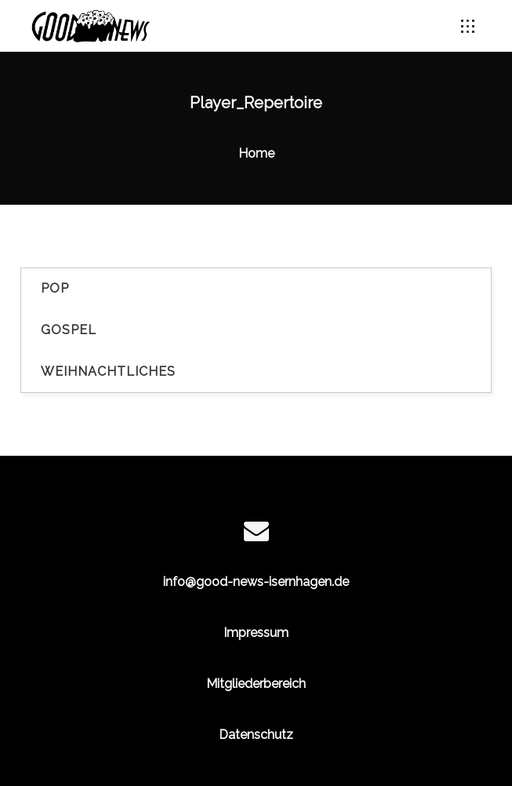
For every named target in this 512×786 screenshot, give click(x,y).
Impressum (256, 632)
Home (256, 153)
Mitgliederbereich (256, 683)
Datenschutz (256, 734)
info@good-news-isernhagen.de (256, 581)
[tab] (256, 289)
